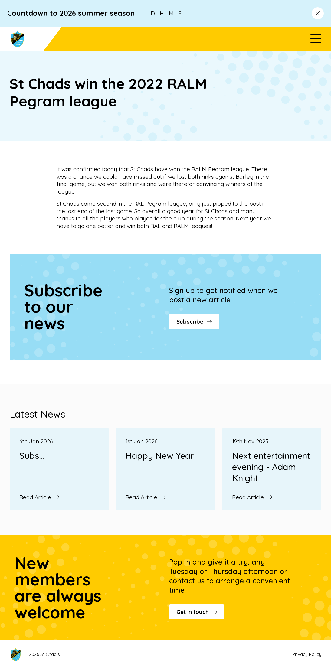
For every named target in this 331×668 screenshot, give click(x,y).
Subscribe (194, 321)
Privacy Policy (306, 654)
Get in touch (196, 611)
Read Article (39, 497)
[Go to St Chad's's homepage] (36, 38)
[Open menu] (315, 38)
